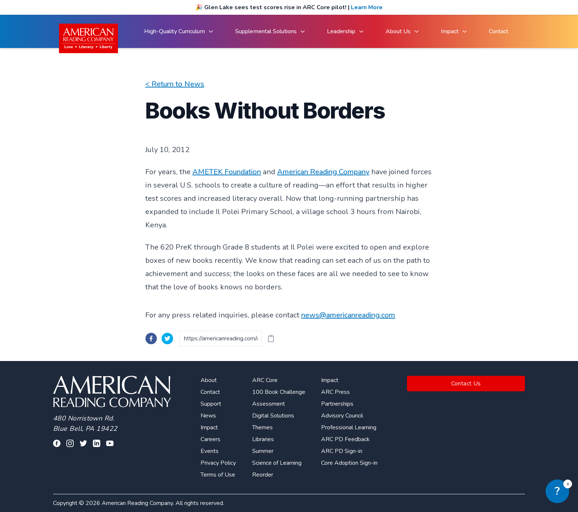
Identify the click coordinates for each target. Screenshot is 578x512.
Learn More (367, 7)
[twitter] (167, 338)
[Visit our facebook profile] (56, 443)
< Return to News (174, 84)
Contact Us (466, 383)
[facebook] (151, 338)
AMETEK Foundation (226, 172)
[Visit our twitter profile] (83, 443)
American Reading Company (323, 172)
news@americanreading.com (348, 315)
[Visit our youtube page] (110, 443)
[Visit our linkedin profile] (96, 443)
